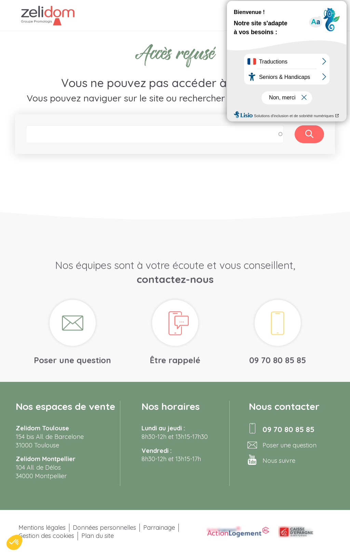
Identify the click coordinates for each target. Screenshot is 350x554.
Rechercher (309, 134)
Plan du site (97, 536)
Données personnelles (104, 527)
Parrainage (159, 527)
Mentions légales (42, 527)
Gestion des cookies (46, 536)
